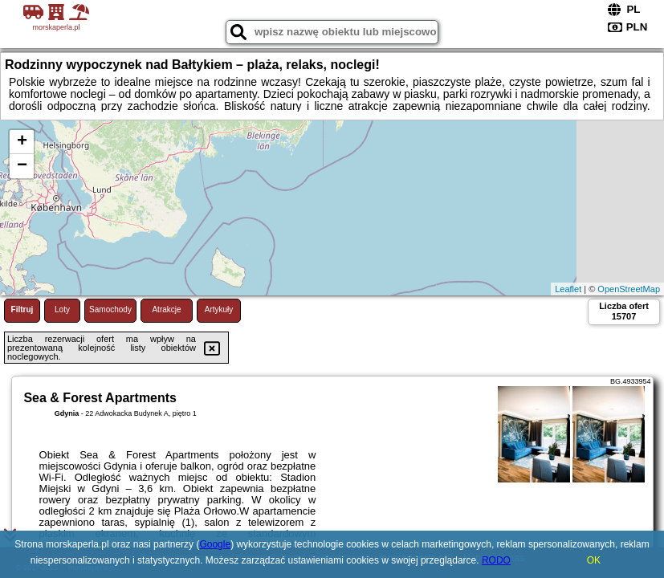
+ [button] (22, 142)
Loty (62, 309)
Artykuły (219, 309)
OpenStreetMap (628, 289)
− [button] (22, 166)
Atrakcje (166, 309)
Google (214, 544)
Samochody (110, 309)
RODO (496, 560)
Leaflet (568, 289)
